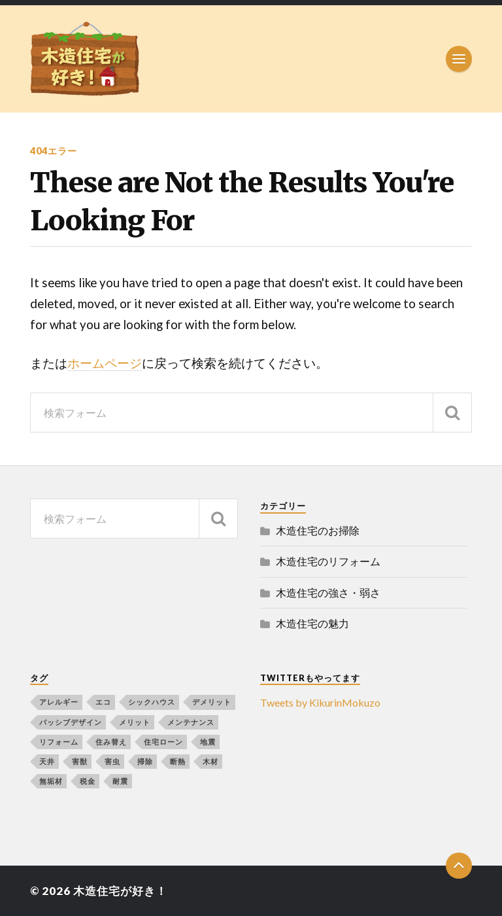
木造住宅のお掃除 (318, 530)
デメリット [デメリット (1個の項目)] (211, 701)
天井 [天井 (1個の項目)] (47, 761)
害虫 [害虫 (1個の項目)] (112, 761)
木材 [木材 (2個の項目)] (210, 761)
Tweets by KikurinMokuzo (320, 702)
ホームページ (104, 363)
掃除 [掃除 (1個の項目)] (145, 761)
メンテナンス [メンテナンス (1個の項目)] (190, 722)
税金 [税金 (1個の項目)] (87, 781)
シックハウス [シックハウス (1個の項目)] (151, 701)
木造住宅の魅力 (312, 623)
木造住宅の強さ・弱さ (328, 592)
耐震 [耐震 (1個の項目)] (120, 781)
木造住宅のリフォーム (328, 561)
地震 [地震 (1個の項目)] (208, 741)
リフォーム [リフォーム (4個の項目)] (58, 741)
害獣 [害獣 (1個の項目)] (80, 761)
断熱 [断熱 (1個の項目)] (178, 761)
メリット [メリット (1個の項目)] (134, 722)
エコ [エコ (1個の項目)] (103, 701)
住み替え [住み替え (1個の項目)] (111, 741)
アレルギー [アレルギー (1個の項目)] (58, 701)
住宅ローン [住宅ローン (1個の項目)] (163, 741)
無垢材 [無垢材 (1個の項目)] (51, 781)
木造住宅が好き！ (120, 891)
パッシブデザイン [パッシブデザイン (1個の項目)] (70, 722)
